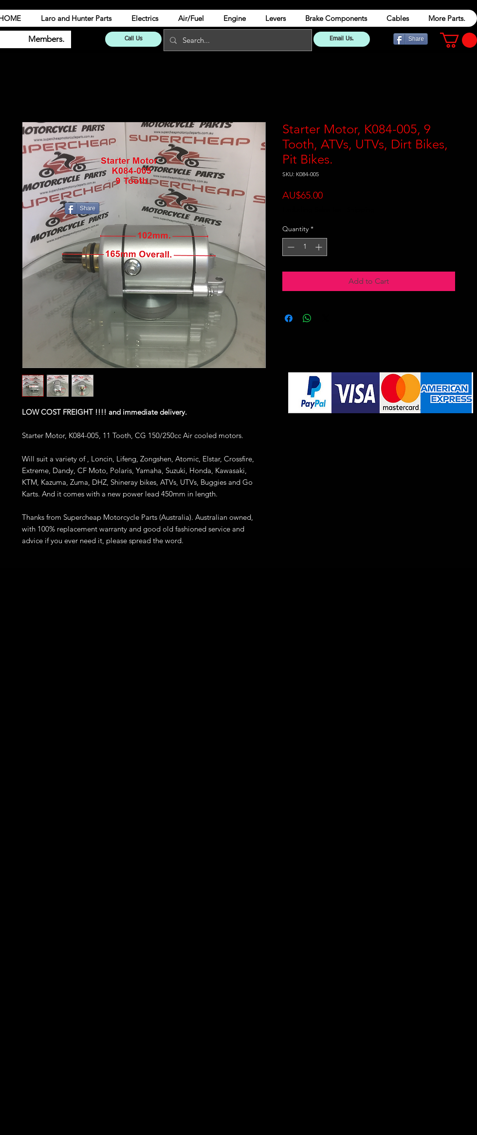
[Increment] (319, 247)
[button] (458, 40)
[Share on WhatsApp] (307, 318)
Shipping (361, 209)
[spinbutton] (304, 247)
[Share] (410, 39)
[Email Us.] (341, 39)
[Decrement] (290, 247)
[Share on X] (325, 318)
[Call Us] (133, 39)
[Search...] (237, 40)
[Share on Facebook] (288, 318)
